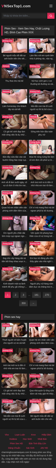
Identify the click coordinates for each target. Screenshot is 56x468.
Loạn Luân (20, 435)
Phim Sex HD (16, 443)
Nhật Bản (42, 439)
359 (24, 303)
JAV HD (44, 448)
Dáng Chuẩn (14, 448)
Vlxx (7, 435)
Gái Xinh (30, 448)
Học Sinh (27, 439)
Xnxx (33, 435)
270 (47, 295)
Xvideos (13, 439)
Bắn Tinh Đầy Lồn (37, 443)
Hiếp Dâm (46, 435)
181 (36, 295)
